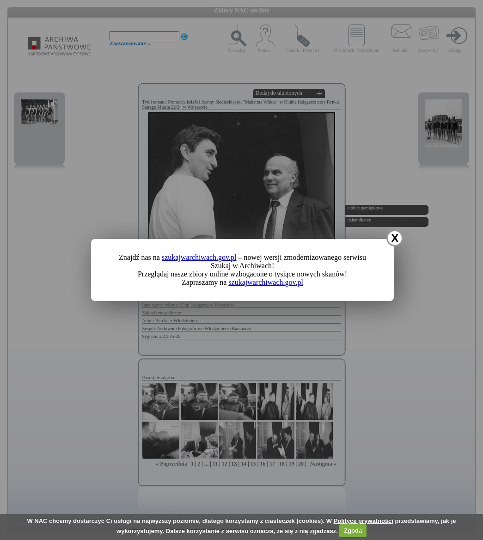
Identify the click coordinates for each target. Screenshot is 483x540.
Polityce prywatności (363, 520)
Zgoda (353, 530)
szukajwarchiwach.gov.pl (199, 257)
